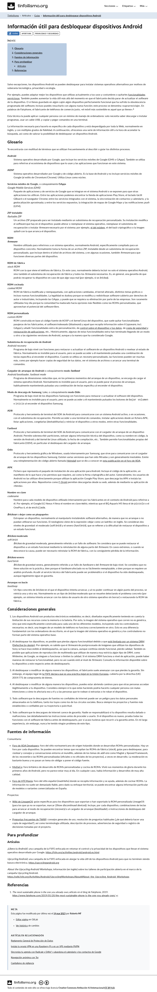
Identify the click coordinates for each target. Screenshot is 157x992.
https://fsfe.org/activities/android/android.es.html (72, 851)
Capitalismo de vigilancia (22, 962)
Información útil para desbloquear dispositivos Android (72, 15)
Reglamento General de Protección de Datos (32, 939)
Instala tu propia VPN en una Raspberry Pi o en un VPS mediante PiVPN (45, 945)
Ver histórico (22, 924)
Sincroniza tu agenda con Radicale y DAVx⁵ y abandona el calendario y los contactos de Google (56, 951)
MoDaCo (17, 765)
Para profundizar (23, 61)
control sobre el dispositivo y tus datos (101, 327)
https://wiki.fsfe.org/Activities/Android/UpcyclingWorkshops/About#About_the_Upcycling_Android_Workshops (68, 875)
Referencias (20, 70)
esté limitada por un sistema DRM (126, 640)
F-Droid (63, 481)
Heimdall (71, 460)
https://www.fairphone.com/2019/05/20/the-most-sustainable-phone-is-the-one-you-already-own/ (64, 894)
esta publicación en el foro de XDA (121, 460)
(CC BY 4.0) (109, 986)
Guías (37, 15)
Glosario (18, 48)
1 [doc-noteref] (133, 109)
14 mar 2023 (60, 912)
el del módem (98, 227)
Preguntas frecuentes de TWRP (29, 818)
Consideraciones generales (28, 52)
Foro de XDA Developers (25, 744)
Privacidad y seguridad (46, 33)
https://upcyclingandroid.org (44, 861)
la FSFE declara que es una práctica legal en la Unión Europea (75, 672)
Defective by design (23, 643)
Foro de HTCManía (22, 779)
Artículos (21, 66)
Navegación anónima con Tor (25, 956)
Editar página (22, 918)
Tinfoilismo (13, 15)
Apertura (26, 33)
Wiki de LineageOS (22, 800)
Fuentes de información (26, 57)
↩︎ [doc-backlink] (117, 894)
